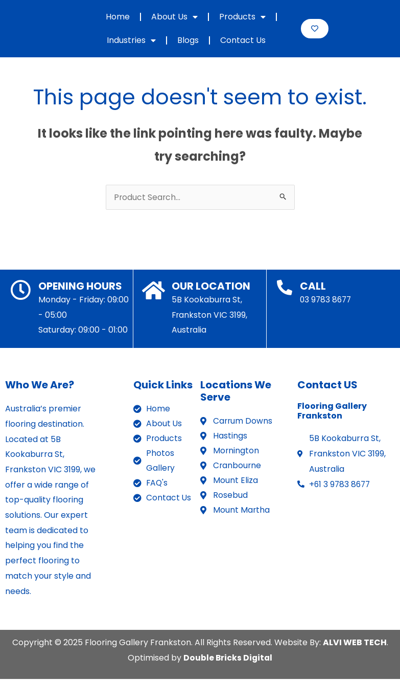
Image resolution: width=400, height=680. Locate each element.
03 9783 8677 (327, 300)
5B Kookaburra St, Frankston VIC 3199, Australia (210, 316)
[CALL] (284, 288)
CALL (313, 287)
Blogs (188, 40)
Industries (131, 40)
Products (242, 17)
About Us (174, 17)
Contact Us (243, 40)
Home (118, 17)
